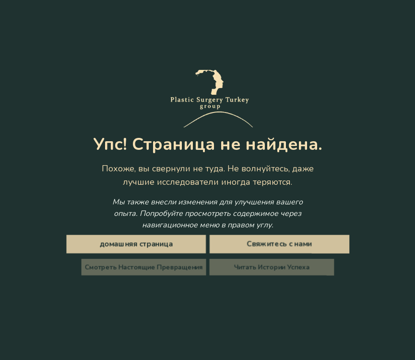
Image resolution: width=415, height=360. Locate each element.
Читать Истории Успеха (269, 267)
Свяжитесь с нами (277, 244)
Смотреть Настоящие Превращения (146, 267)
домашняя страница (138, 244)
